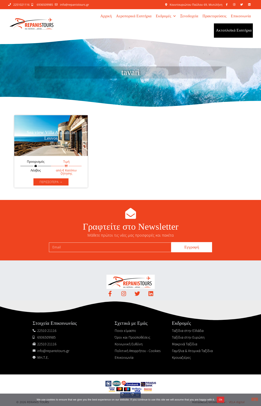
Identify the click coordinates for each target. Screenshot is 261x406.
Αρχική (106, 16)
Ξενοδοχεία (189, 16)
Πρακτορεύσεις (214, 16)
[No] (254, 399)
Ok (220, 399)
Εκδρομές (166, 16)
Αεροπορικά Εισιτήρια (134, 16)
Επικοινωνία (241, 16)
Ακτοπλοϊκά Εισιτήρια (234, 30)
